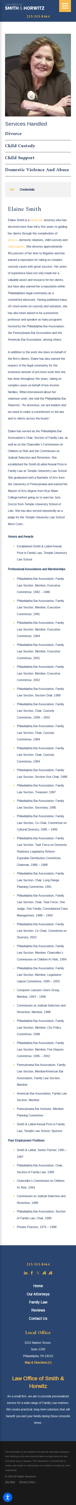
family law (36, 220)
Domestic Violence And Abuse (37, 170)
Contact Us (38, 1318)
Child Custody (20, 146)
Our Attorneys (38, 1294)
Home (38, 1286)
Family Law (38, 1302)
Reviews (38, 1310)
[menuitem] (38, 1286)
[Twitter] (38, 1273)
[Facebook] (32, 1273)
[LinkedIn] (25, 1273)
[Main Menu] (65, 6)
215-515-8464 (38, 17)
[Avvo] (44, 1273)
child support (16, 246)
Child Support (20, 158)
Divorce (13, 134)
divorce (12, 240)
